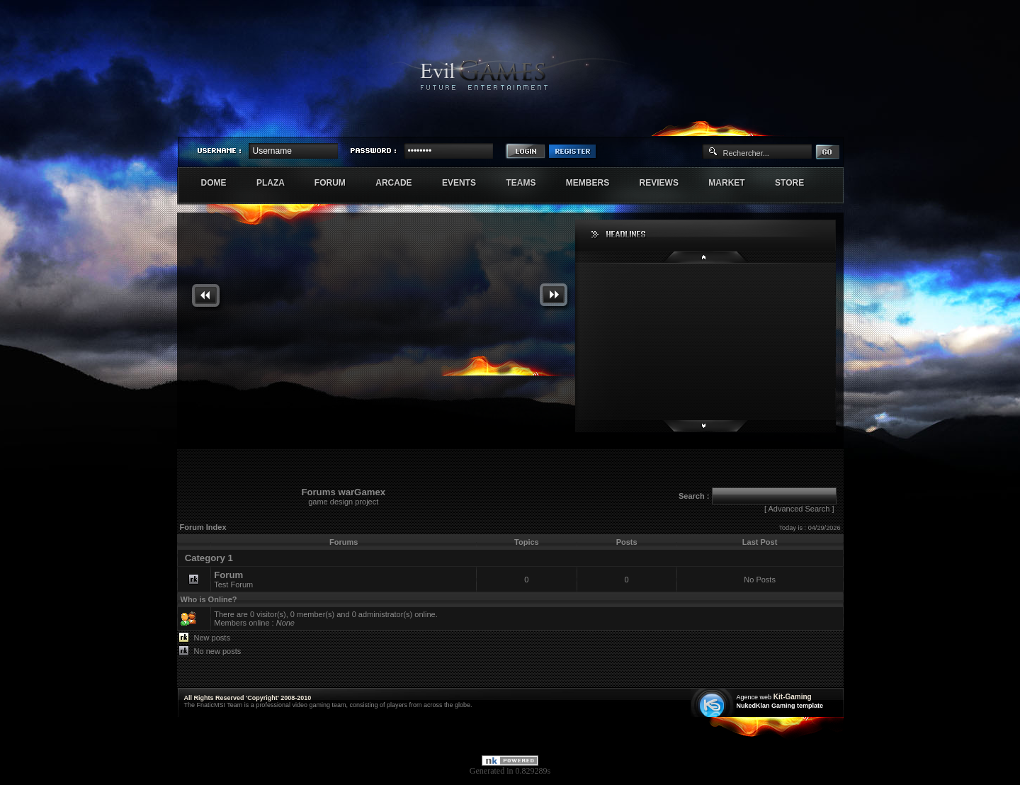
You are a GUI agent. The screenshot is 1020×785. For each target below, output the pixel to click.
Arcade (401, 183)
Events (466, 183)
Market (734, 183)
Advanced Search (798, 508)
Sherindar (775, 124)
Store (797, 183)
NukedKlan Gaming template (780, 705)
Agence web (754, 697)
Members (595, 183)
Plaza (278, 183)
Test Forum (233, 579)
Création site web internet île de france (714, 704)
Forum (337, 183)
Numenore (828, 124)
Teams (528, 183)
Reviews (667, 183)
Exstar (801, 124)
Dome (221, 183)
